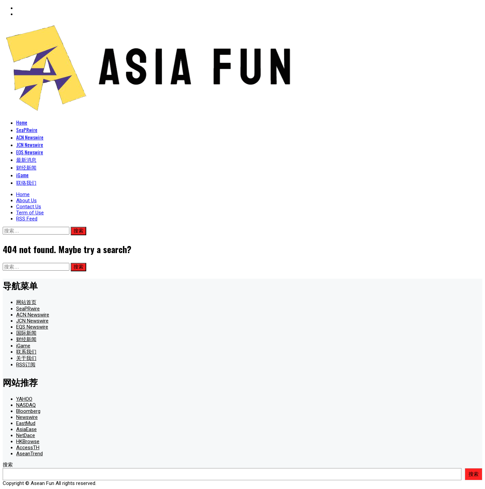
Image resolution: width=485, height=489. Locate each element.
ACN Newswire (29, 137)
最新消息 (26, 159)
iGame (22, 175)
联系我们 (26, 352)
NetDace (25, 435)
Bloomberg (28, 411)
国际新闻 (26, 333)
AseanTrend (29, 454)
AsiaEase (26, 429)
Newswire (27, 417)
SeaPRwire (26, 129)
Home (21, 122)
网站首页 (26, 302)
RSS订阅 (25, 365)
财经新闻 (26, 167)
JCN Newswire (29, 144)
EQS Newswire (29, 152)
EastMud (25, 423)
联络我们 (26, 182)
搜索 (8, 465)
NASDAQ (26, 405)
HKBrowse (27, 441)
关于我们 (26, 358)
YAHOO (24, 399)
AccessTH (27, 448)
